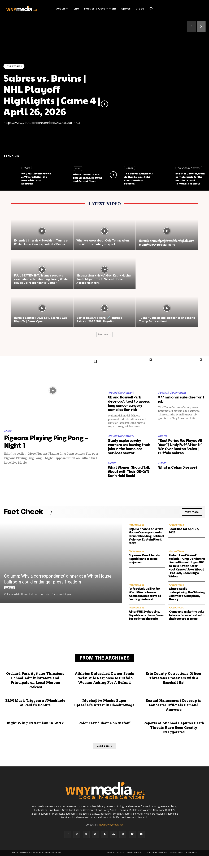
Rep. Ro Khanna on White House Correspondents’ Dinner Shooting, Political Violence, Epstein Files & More (146, 536)
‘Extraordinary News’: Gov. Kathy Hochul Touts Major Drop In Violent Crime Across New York (103, 279)
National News (136, 524)
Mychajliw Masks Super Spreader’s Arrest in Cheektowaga (104, 702)
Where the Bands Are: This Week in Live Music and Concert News (87, 177)
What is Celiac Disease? (177, 467)
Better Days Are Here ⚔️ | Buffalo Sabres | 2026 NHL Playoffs (99, 319)
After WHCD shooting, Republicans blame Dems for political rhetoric (146, 616)
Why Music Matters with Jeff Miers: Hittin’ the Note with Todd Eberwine (36, 178)
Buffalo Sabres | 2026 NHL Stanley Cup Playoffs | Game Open (40, 319)
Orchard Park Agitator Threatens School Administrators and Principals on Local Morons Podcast (35, 680)
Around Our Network (189, 167)
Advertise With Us (115, 852)
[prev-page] (191, 26)
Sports (129, 167)
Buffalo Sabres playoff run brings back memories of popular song (165, 242)
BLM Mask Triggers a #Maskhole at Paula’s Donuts (35, 702)
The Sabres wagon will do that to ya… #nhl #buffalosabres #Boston (138, 178)
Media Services (134, 852)
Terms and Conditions (156, 852)
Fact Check (9, 588)
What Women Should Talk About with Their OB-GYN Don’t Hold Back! (129, 472)
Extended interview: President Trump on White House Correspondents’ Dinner (41, 242)
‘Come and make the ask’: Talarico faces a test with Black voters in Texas (186, 616)
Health (112, 463)
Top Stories (14, 66)
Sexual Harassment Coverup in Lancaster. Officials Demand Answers (174, 705)
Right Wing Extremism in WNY (35, 723)
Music (27, 167)
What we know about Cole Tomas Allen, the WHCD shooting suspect (102, 242)
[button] (151, 8)
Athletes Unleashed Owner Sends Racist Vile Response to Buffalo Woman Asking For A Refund (104, 678)
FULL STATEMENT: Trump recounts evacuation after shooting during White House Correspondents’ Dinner (41, 279)
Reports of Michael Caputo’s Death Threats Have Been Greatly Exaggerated (173, 727)
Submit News (176, 852)
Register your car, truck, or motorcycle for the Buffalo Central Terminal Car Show (190, 178)
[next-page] (201, 26)
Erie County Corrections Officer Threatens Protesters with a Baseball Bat (174, 678)
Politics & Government (172, 392)
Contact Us (191, 852)
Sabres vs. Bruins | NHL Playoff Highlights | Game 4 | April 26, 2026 (51, 94)
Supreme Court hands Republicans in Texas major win (144, 559)
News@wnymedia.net (111, 824)
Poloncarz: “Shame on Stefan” (104, 723)
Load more (104, 334)
